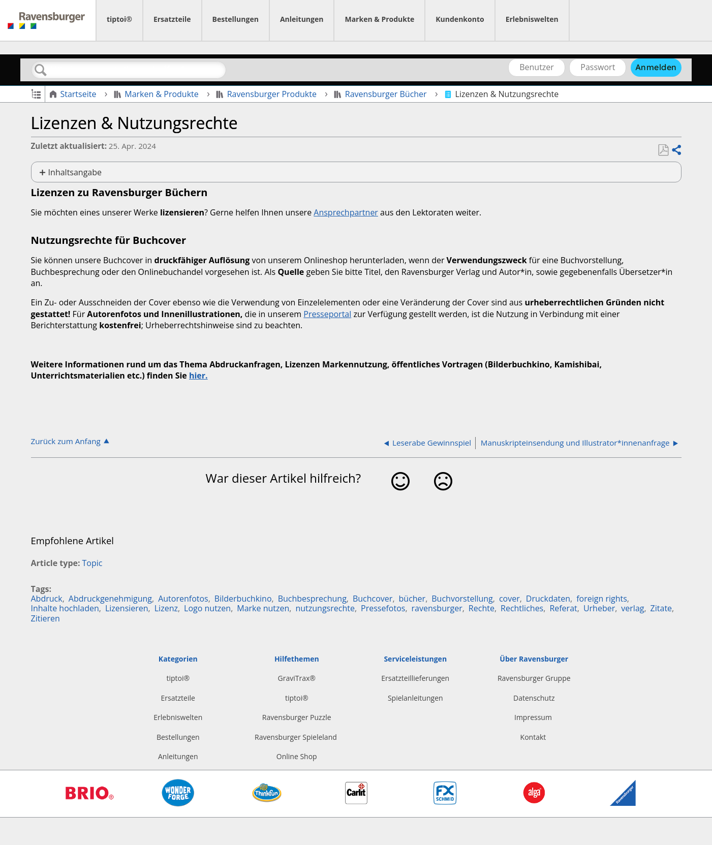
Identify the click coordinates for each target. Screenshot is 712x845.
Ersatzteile (172, 19)
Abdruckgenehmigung (110, 598)
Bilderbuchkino (243, 598)
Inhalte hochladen (65, 608)
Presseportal (327, 314)
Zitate (661, 608)
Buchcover (372, 598)
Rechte (481, 608)
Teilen (676, 150)
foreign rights (601, 598)
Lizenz (166, 608)
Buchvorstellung (461, 598)
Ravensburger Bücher (381, 94)
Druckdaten (548, 598)
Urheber (599, 608)
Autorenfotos (183, 598)
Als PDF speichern (663, 150)
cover (509, 598)
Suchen (41, 70)
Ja (400, 497)
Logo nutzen (207, 608)
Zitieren (45, 618)
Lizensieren (126, 608)
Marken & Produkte (379, 19)
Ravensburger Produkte (267, 94)
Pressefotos (383, 608)
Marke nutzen (263, 608)
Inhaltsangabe (75, 172)
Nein (443, 497)
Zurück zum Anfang (66, 441)
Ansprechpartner (346, 212)
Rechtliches (522, 608)
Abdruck (47, 598)
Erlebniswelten (532, 19)
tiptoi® (119, 19)
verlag (632, 608)
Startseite (74, 94)
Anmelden (656, 67)
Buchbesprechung (312, 598)
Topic (92, 563)
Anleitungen (302, 19)
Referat (563, 608)
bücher (412, 598)
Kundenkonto (460, 19)
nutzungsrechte (324, 608)
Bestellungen (235, 19)
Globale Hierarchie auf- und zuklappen (36, 93)
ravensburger (437, 608)
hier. (198, 375)
